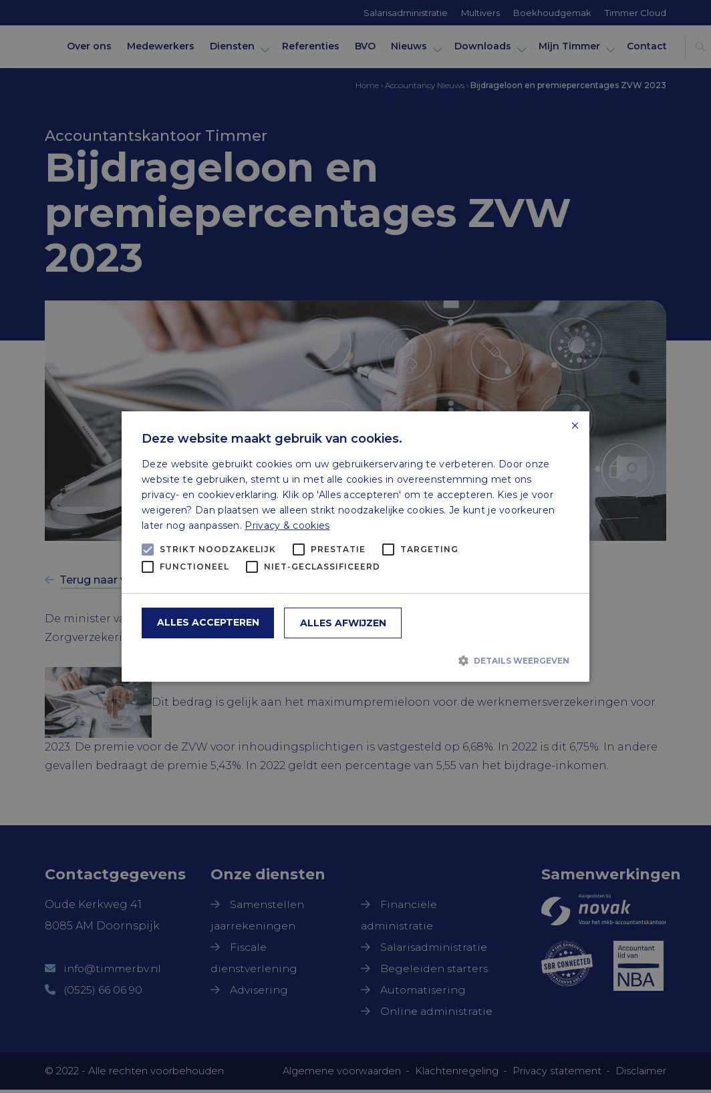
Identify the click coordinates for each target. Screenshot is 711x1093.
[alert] (355, 546)
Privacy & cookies (287, 525)
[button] (355, 660)
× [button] (574, 426)
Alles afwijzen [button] (343, 623)
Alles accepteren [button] (208, 622)
